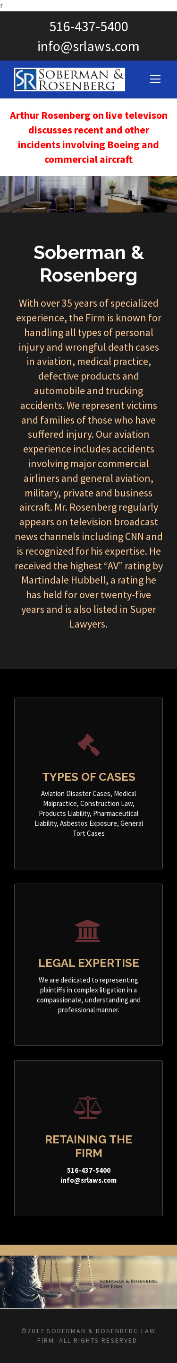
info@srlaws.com (88, 46)
